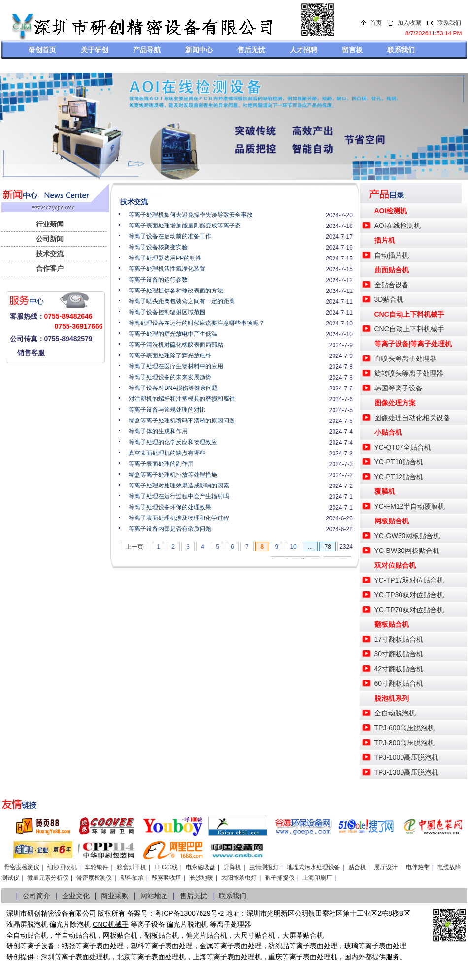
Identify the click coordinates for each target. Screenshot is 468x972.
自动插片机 (391, 255)
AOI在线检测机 (397, 225)
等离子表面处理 (99, 946)
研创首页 (42, 50)
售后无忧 (251, 50)
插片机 (384, 240)
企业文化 (76, 896)
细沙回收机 (62, 867)
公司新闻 (50, 239)
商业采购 (115, 896)
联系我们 (449, 22)
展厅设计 (386, 867)
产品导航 (147, 50)
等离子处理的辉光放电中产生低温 (173, 333)
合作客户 (50, 268)
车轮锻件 (96, 867)
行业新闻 (50, 224)
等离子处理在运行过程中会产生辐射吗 (179, 496)
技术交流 (50, 254)
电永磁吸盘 (200, 867)
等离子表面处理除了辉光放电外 (170, 355)
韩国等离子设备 (398, 388)
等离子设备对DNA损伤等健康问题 (173, 388)
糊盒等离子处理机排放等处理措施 (173, 474)
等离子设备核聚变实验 (158, 247)
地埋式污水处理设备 (313, 867)
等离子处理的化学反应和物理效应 (173, 442)
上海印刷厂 (317, 878)
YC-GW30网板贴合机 (407, 536)
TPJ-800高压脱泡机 (404, 742)
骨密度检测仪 (21, 867)
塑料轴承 (132, 878)
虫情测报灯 (264, 867)
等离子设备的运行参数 (158, 279)
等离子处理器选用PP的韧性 (165, 258)
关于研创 (94, 50)
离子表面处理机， (316, 957)
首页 (376, 22)
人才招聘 (303, 50)
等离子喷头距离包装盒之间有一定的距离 (182, 301)
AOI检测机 (390, 211)
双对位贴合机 (395, 565)
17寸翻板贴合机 (399, 639)
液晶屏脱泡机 (27, 924)
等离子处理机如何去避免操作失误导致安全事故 (191, 214)
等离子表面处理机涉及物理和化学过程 (179, 518)
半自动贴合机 (75, 935)
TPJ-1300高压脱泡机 (406, 772)
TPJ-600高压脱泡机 (404, 728)
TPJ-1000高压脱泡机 (406, 757)
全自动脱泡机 (395, 713)
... (310, 546)
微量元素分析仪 (47, 878)
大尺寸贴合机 (254, 935)
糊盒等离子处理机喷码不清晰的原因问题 (182, 420)
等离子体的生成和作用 (158, 431)
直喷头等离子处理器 (405, 358)
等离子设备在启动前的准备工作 (170, 236)
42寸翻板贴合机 (399, 669)
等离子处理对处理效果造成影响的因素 (179, 485)
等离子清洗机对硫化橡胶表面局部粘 (176, 344)
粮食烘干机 (131, 867)
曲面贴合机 (391, 270)
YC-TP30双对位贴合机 (409, 595)
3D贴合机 (389, 299)
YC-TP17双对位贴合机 (409, 580)
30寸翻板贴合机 (399, 654)
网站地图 (154, 896)
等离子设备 (148, 924)
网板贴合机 (391, 521)
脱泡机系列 (391, 698)
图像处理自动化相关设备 (412, 417)
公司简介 (36, 896)
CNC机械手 (110, 924)
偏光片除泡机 (70, 924)
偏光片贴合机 (206, 935)
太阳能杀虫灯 (239, 878)
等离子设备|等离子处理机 (413, 344)
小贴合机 (388, 432)
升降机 (232, 867)
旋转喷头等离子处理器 (408, 373)
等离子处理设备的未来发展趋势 (170, 377)
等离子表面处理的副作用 (161, 463)
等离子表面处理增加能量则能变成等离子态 (185, 225)
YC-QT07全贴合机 (402, 447)
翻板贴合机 (391, 624)
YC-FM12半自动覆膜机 (409, 506)
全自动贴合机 (27, 935)
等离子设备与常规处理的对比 (167, 409)
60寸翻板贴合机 (399, 683)
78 (327, 546)
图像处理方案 (395, 403)
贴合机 (357, 867)
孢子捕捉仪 (280, 878)
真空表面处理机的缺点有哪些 (167, 453)
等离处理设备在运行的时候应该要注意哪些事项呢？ (197, 323)
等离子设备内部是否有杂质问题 (170, 528)
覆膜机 (384, 491)
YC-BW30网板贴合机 (406, 550)
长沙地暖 (201, 878)
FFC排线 (165, 867)
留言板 (352, 50)
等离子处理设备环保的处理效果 (170, 507)
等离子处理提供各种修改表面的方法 (176, 290)
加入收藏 (409, 22)
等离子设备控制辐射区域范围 (167, 312)
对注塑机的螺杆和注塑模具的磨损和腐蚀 (182, 398)
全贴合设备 (391, 285)
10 (293, 546)
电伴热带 (418, 867)
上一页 (134, 546)
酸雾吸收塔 (166, 878)
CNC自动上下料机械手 (409, 314)
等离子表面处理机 (82, 957)
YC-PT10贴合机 (399, 462)
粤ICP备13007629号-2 (189, 913)
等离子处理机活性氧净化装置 (167, 268)
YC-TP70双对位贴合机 (409, 610)
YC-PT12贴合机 (399, 477)
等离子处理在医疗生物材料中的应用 (176, 366)
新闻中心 (199, 50)
